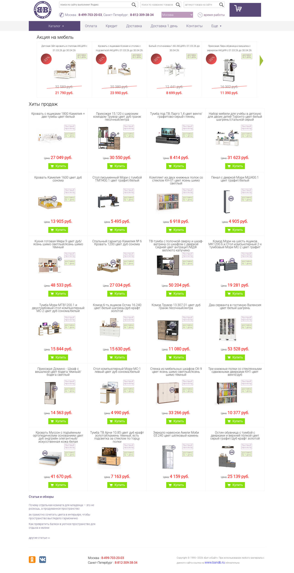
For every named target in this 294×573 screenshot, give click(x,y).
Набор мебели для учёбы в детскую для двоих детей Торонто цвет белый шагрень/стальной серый (235, 116)
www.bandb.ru (215, 562)
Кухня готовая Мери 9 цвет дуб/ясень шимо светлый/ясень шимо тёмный (58, 244)
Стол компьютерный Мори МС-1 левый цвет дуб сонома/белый (117, 370)
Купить (61, 166)
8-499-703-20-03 (90, 15)
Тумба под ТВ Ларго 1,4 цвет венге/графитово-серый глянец (176, 115)
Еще (214, 26)
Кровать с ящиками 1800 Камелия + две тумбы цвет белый (58, 115)
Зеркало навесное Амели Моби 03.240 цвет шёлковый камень (176, 434)
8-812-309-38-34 (142, 15)
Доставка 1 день (164, 26)
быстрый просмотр (70, 127)
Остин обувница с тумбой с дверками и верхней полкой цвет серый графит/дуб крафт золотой (235, 435)
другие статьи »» (39, 537)
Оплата (91, 26)
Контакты (194, 26)
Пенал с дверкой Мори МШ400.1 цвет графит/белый (235, 179)
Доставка (134, 26)
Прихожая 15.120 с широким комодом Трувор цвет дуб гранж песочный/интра (117, 116)
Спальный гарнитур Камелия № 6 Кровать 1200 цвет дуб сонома (117, 242)
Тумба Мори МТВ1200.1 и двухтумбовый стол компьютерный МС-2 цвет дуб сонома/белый (58, 308)
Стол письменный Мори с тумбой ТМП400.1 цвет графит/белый (117, 179)
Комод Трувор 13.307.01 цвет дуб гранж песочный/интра (176, 306)
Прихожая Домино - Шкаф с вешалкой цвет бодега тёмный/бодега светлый (58, 372)
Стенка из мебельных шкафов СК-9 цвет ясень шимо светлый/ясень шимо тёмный (176, 372)
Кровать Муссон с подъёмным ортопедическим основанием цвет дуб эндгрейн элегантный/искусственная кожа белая (58, 437)
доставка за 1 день (81, 56)
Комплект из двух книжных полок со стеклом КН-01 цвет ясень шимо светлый (176, 180)
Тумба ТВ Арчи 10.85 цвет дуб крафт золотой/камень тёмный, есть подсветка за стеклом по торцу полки (117, 437)
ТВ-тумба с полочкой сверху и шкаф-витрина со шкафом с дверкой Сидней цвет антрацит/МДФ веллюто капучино (176, 245)
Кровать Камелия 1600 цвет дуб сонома (58, 179)
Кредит (112, 26)
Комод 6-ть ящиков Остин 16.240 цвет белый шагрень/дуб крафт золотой (117, 308)
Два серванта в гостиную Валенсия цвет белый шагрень (235, 306)
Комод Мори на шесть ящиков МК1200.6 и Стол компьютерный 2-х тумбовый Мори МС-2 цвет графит (235, 244)
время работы (214, 15)
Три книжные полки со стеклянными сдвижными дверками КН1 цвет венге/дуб (235, 372)
